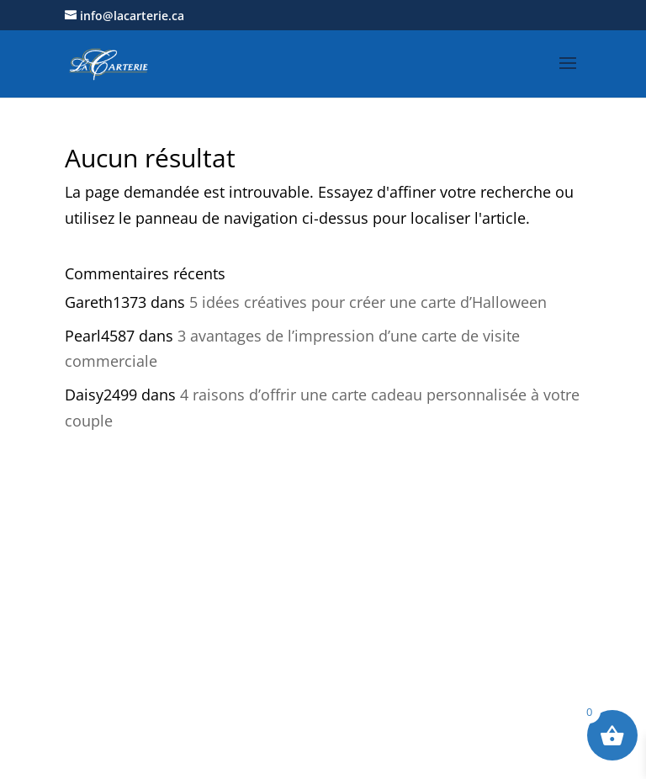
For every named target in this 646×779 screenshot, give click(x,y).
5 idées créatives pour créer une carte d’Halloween (368, 302)
